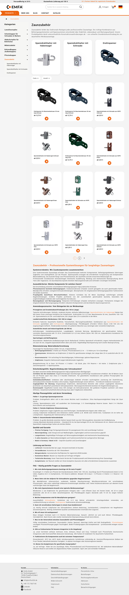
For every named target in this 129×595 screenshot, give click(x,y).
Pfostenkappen (117, 522)
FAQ (52, 587)
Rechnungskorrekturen (89, 577)
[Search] (81, 7)
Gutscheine (85, 584)
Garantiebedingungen (59, 571)
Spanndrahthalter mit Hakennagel (102, 312)
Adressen (84, 581)
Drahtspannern (59, 323)
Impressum (55, 584)
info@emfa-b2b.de (30, 580)
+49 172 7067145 (30, 583)
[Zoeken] (62, 7)
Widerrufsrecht (56, 581)
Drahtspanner (61, 502)
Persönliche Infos (87, 571)
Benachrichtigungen (88, 587)
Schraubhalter (50, 500)
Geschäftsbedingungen (59, 577)
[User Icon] (103, 7)
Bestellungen (86, 574)
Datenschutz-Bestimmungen (61, 574)
